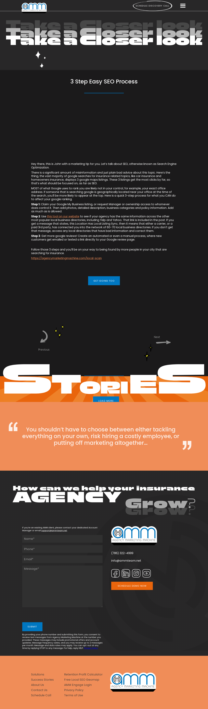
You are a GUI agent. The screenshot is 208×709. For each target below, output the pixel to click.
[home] (34, 8)
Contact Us (39, 690)
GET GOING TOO (104, 280)
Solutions (37, 674)
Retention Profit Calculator (83, 674)
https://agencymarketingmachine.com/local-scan (66, 258)
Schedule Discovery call (152, 5)
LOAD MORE (106, 401)
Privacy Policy (91, 648)
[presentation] (44, 615)
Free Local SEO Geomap (81, 680)
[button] (183, 6)
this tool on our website (63, 216)
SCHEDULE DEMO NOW (132, 586)
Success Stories (42, 680)
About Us (37, 685)
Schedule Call (41, 695)
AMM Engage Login (78, 685)
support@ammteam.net (54, 530)
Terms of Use (73, 695)
